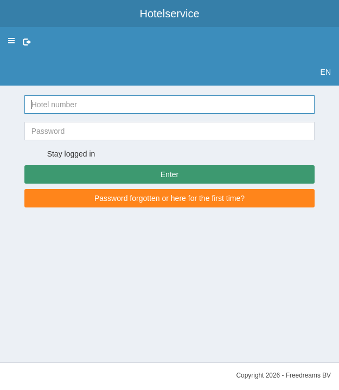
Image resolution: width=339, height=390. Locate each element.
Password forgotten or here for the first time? (169, 198)
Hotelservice (169, 14)
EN (326, 72)
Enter (169, 174)
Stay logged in (65, 154)
